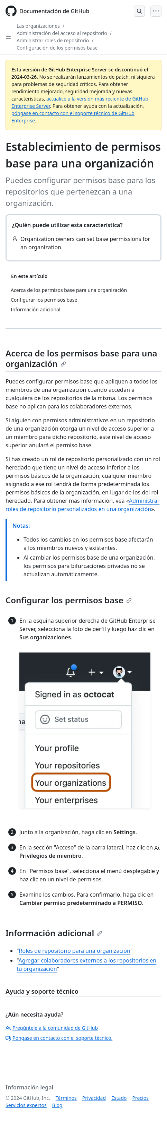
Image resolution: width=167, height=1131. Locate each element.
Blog (57, 1105)
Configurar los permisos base (69, 600)
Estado (119, 1098)
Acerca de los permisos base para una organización (81, 358)
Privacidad (94, 1098)
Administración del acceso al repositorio (62, 33)
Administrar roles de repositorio (53, 40)
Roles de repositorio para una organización (74, 951)
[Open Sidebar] (8, 36)
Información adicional (54, 933)
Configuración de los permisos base (57, 47)
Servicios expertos (26, 1105)
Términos (66, 1098)
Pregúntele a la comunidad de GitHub (52, 1028)
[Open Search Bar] (139, 11)
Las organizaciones (38, 26)
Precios (140, 1098)
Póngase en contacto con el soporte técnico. (59, 1038)
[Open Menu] (155, 11)
